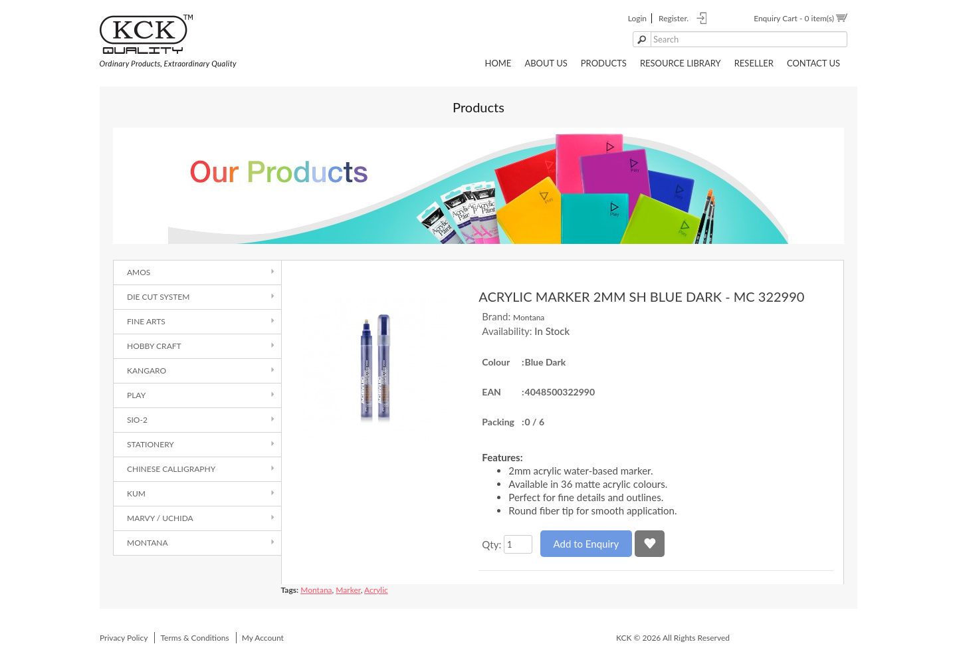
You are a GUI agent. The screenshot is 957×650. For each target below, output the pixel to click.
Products (604, 63)
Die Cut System (158, 297)
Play (136, 395)
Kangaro (146, 371)
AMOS (138, 272)
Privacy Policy (124, 638)
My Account (263, 638)
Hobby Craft (154, 346)
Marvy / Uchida (160, 518)
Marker (348, 590)
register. (674, 18)
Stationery (150, 444)
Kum (136, 493)
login (637, 18)
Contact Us (813, 63)
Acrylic (376, 590)
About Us (545, 63)
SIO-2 (137, 420)
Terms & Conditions (194, 638)
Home (497, 63)
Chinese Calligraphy (171, 469)
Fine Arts (146, 321)
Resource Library (680, 63)
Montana (147, 543)
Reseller (754, 63)
